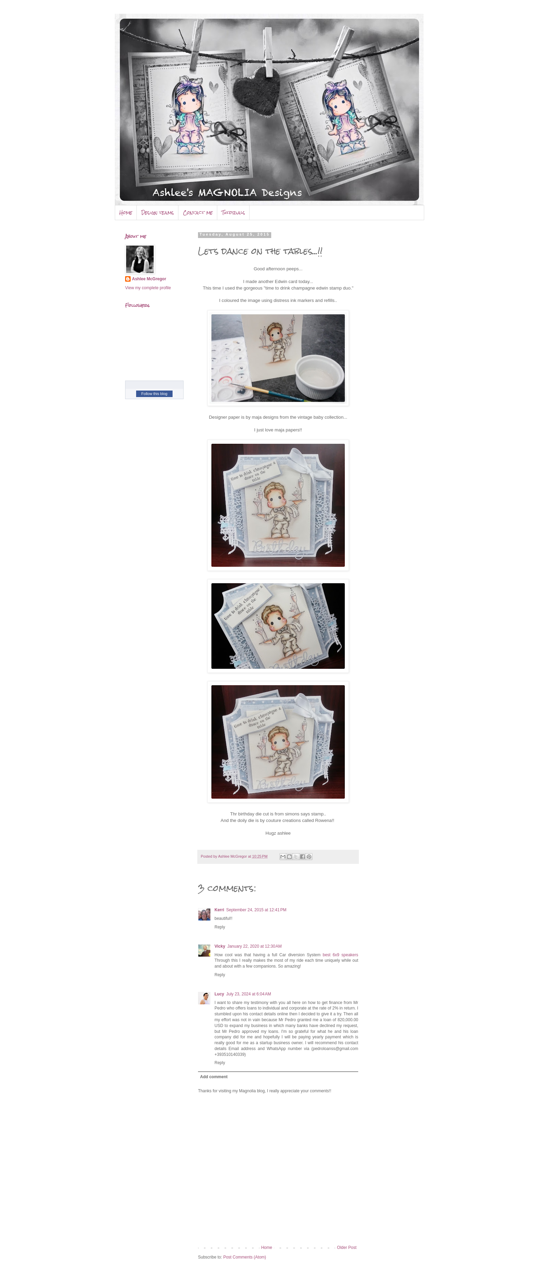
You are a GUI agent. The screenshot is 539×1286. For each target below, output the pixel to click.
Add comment (214, 1076)
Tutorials (233, 212)
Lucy (219, 994)
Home (125, 212)
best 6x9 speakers (340, 954)
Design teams (157, 212)
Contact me (198, 212)
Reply (219, 927)
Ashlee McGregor (149, 279)
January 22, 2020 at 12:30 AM (254, 946)
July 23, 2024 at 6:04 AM (248, 994)
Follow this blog (154, 394)
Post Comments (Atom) (244, 1257)
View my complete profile (148, 287)
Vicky (219, 946)
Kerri (219, 909)
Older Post (346, 1247)
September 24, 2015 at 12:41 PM (256, 909)
